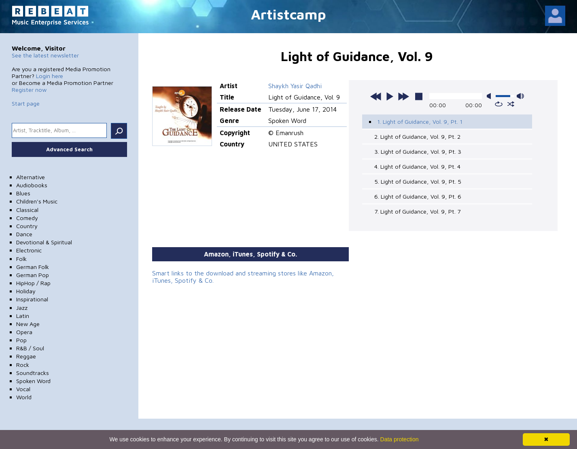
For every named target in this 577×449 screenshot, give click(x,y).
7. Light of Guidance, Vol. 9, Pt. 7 (417, 211)
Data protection (399, 439)
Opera (24, 331)
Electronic (29, 250)
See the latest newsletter (45, 55)
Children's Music (36, 201)
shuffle (511, 104)
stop (418, 96)
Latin (22, 315)
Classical (27, 209)
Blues (23, 193)
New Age (28, 323)
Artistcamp (288, 14)
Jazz (22, 307)
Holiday (26, 291)
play (390, 96)
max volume (520, 96)
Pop (21, 340)
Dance (24, 234)
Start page (26, 103)
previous (376, 96)
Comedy (27, 217)
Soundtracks (32, 372)
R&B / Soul (30, 348)
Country (27, 225)
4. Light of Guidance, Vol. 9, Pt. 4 (417, 166)
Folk (21, 258)
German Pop (32, 274)
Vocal (23, 388)
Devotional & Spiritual (44, 242)
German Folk (32, 266)
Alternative (30, 177)
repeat (499, 104)
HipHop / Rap (33, 283)
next (403, 96)
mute (490, 96)
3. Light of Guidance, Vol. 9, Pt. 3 (417, 151)
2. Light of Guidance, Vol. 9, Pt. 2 (417, 136)
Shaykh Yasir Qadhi (295, 85)
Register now (29, 89)
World (24, 397)
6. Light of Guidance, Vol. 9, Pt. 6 (417, 196)
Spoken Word (33, 380)
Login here (49, 75)
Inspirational (32, 299)
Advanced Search (69, 149)
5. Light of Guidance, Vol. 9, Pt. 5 (417, 181)
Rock (22, 364)
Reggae (26, 356)
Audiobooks (31, 185)
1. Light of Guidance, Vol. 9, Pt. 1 (419, 121)
